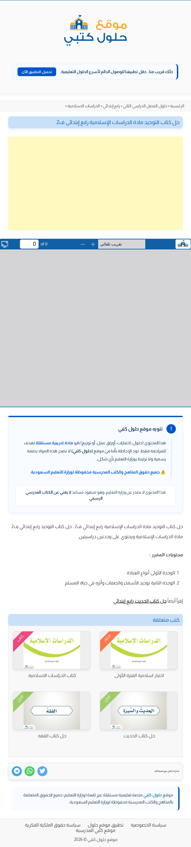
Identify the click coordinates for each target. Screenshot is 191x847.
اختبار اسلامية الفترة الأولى (139, 675)
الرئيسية (177, 106)
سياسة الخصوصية (148, 825)
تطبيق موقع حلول (105, 825)
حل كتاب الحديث (139, 735)
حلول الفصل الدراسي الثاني (145, 106)
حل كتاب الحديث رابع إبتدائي (139, 601)
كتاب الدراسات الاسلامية (52, 675)
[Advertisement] (95, 183)
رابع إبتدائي (111, 106)
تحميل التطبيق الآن (37, 72)
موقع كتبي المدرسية (95, 830)
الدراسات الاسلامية (84, 106)
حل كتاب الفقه (52, 735)
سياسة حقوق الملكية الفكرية (52, 825)
